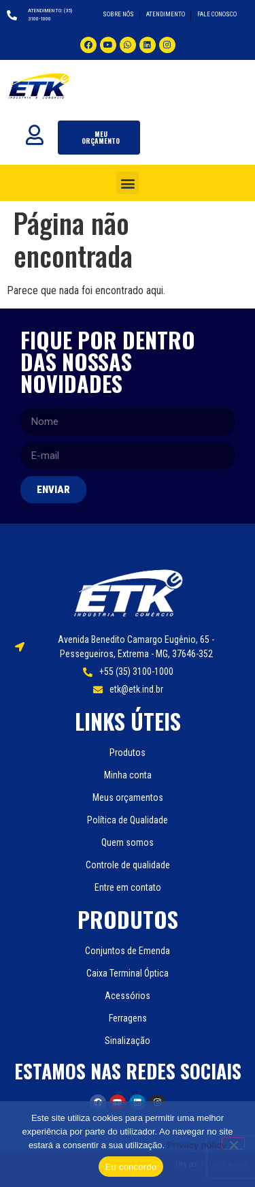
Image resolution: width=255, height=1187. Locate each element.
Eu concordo (131, 1167)
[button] (127, 183)
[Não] (233, 1143)
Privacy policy (196, 1145)
